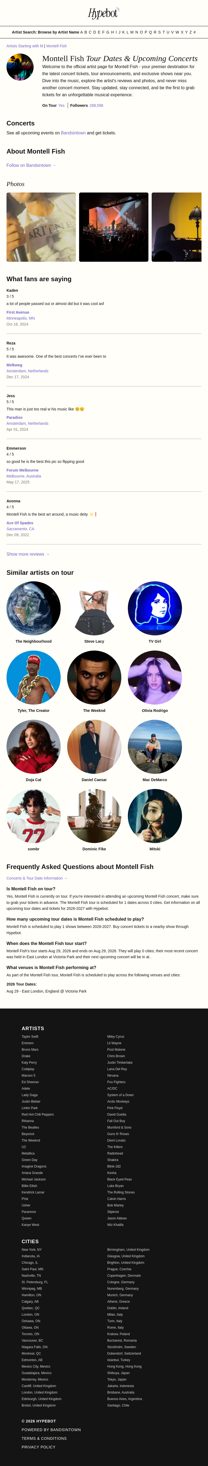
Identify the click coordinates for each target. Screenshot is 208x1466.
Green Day (29, 1160)
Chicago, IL (30, 1263)
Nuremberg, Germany (123, 1289)
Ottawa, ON (30, 1327)
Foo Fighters (116, 1082)
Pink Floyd (114, 1108)
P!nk (25, 1199)
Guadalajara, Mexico (36, 1373)
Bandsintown (74, 133)
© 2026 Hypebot (39, 1421)
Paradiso (14, 417)
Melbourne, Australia (23, 476)
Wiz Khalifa (115, 1225)
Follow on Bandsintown (31, 165)
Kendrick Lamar (33, 1192)
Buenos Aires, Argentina (124, 1399)
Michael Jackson (34, 1179)
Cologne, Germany (121, 1282)
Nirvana (112, 1075)
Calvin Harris (116, 1199)
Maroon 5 (28, 1075)
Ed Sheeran (30, 1082)
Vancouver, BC (32, 1340)
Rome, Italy (115, 1327)
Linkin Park (30, 1108)
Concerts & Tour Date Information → (36, 878)
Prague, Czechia (119, 1269)
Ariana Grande (32, 1173)
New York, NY (32, 1250)
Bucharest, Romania (122, 1340)
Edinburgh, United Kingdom (41, 1399)
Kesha (111, 1173)
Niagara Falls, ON (34, 1347)
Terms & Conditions (44, 1438)
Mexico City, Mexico (36, 1366)
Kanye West (30, 1225)
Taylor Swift (30, 1037)
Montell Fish (56, 46)
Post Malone (116, 1050)
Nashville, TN (31, 1276)
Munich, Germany (120, 1295)
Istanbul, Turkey (118, 1360)
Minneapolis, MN (20, 318)
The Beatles (30, 1127)
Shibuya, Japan (118, 1373)
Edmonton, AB (32, 1360)
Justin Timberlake (119, 1062)
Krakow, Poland (118, 1334)
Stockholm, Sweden (121, 1347)
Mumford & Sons (119, 1127)
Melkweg (14, 365)
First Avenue (17, 312)
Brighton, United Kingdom (125, 1263)
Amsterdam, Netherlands (27, 371)
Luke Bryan (115, 1186)
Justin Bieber (31, 1101)
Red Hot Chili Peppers (38, 1114)
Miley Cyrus (115, 1037)
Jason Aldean (117, 1218)
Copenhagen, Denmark (124, 1276)
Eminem (28, 1043)
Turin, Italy (114, 1321)
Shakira (112, 1160)
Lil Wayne (114, 1043)
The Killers (115, 1147)
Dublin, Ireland (117, 1308)
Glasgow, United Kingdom (126, 1256)
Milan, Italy (115, 1314)
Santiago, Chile (118, 1405)
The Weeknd (31, 1140)
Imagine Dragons (34, 1166)
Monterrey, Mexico (35, 1379)
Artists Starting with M (25, 46)
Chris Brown (116, 1056)
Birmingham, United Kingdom (128, 1250)
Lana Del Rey (117, 1069)
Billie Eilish (29, 1186)
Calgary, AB (30, 1302)
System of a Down (120, 1095)
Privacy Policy (39, 1447)
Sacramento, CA (20, 529)
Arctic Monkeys (118, 1101)
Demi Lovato (116, 1140)
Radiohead (115, 1153)
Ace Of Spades (19, 523)
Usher (26, 1205)
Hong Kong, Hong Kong (124, 1366)
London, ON (30, 1314)
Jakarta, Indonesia (120, 1386)
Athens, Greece (118, 1302)
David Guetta (116, 1114)
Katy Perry (29, 1062)
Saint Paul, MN (32, 1269)
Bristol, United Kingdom (39, 1405)
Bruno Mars (30, 1050)
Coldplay (28, 1069)
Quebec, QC (31, 1308)
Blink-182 (114, 1166)
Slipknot (113, 1212)
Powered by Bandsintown (51, 1430)
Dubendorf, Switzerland (124, 1353)
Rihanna (28, 1121)
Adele (26, 1088)
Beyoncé (28, 1134)
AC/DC (112, 1088)
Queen (26, 1218)
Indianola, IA (31, 1256)
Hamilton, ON (31, 1295)
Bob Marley (115, 1205)
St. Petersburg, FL (35, 1282)
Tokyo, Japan (116, 1379)
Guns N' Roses (118, 1134)
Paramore (29, 1212)
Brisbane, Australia (120, 1392)
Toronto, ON (30, 1334)
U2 (24, 1147)
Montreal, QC (31, 1353)
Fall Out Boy (116, 1121)
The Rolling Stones (121, 1192)
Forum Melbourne (22, 470)
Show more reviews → (28, 554)
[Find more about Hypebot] (104, 13)
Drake (26, 1056)
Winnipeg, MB (32, 1289)
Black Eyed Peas (119, 1179)
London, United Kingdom (39, 1392)
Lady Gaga (30, 1095)
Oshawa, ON (31, 1321)
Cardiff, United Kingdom (39, 1386)
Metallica (28, 1153)
